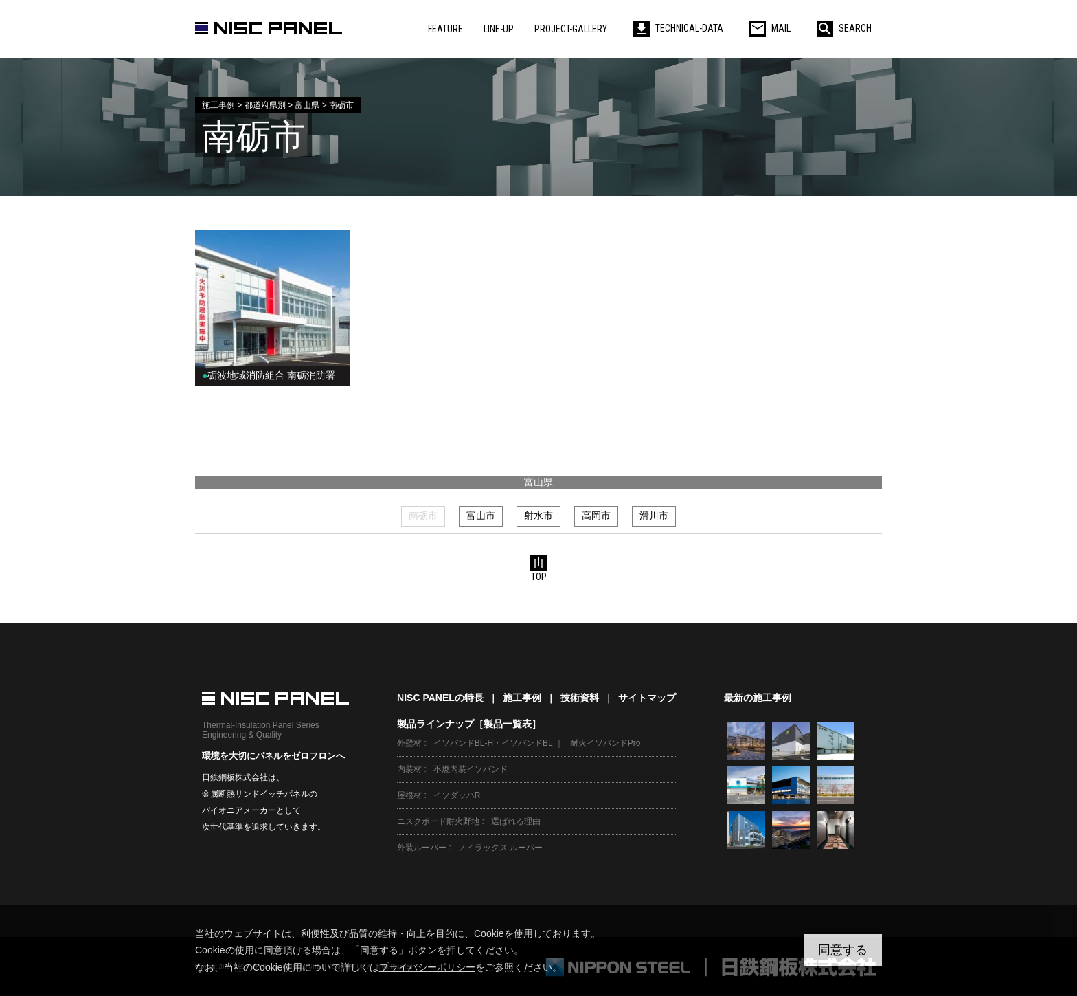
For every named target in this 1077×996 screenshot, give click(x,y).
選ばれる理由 (516, 821)
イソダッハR (457, 795)
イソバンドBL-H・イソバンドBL (493, 743)
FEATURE (445, 28)
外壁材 (409, 743)
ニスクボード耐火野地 (438, 821)
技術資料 (579, 697)
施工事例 (522, 697)
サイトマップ (647, 697)
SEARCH (844, 28)
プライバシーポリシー (427, 967)
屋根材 (409, 795)
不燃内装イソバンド (470, 769)
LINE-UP (499, 28)
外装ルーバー (421, 847)
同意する (843, 950)
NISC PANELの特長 (440, 697)
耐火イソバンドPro (605, 743)
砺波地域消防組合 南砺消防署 (268, 375)
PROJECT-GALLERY (570, 28)
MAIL (770, 28)
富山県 (538, 481)
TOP (538, 568)
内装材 (409, 769)
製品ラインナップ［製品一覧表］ (469, 723)
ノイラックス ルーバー (500, 847)
